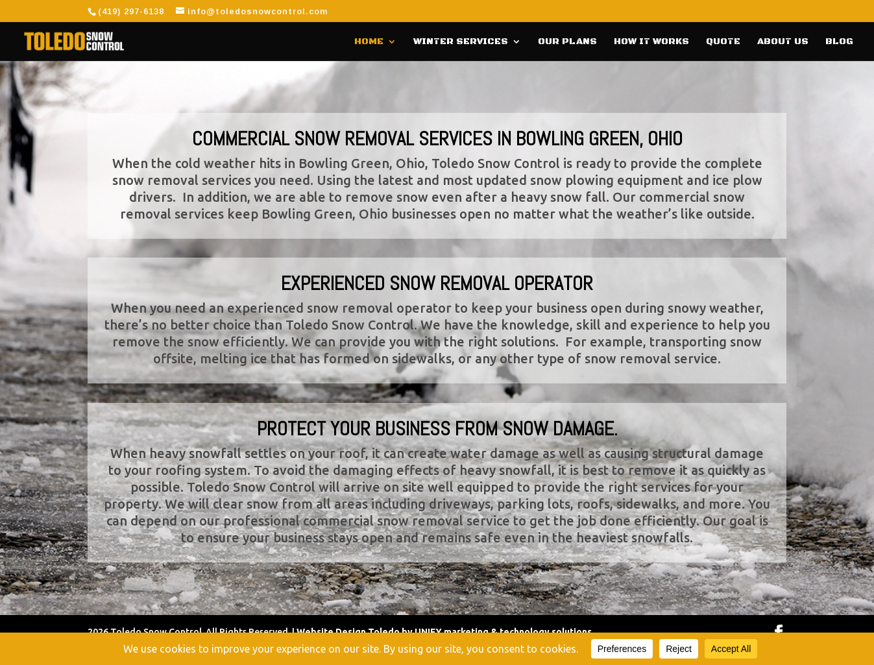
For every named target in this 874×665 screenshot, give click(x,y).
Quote (723, 42)
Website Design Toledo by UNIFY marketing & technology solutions (444, 632)
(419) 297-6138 (131, 11)
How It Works (651, 42)
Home (368, 42)
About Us (782, 42)
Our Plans (567, 42)
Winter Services (460, 42)
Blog (839, 42)
